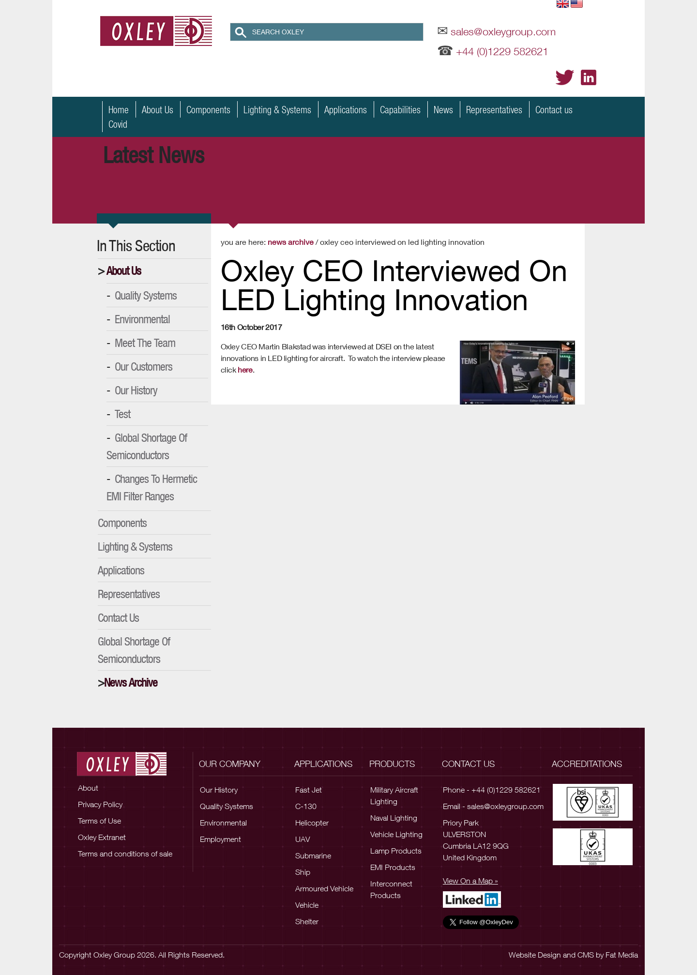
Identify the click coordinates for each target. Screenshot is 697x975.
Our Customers (143, 366)
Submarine (313, 855)
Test (122, 413)
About (88, 787)
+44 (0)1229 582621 (502, 51)
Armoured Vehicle (324, 888)
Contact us (554, 109)
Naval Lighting (393, 817)
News (443, 109)
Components (208, 109)
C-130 (306, 806)
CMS (585, 954)
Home (118, 109)
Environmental (142, 319)
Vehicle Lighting (396, 834)
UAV (302, 839)
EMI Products (392, 867)
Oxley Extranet (102, 837)
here (245, 369)
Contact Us (118, 617)
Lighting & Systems (277, 109)
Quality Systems (146, 295)
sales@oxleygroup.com (503, 31)
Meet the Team (145, 342)
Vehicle (306, 904)
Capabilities (400, 109)
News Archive (130, 682)
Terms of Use (99, 820)
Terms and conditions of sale (125, 853)
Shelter (306, 921)
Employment (220, 839)
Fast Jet (308, 789)
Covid (117, 124)
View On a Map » (470, 880)
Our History (136, 390)
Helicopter (312, 822)
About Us (157, 109)
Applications (345, 109)
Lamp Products (396, 850)
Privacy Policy (100, 804)
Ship (302, 872)
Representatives (494, 109)
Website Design (535, 954)
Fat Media (622, 954)
